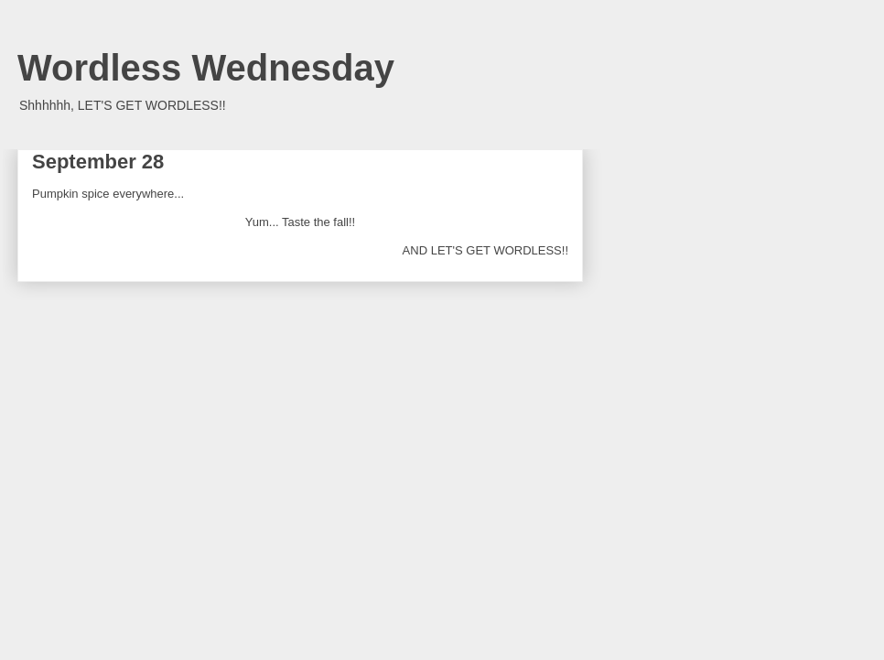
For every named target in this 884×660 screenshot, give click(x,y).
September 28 (98, 161)
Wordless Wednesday (205, 68)
